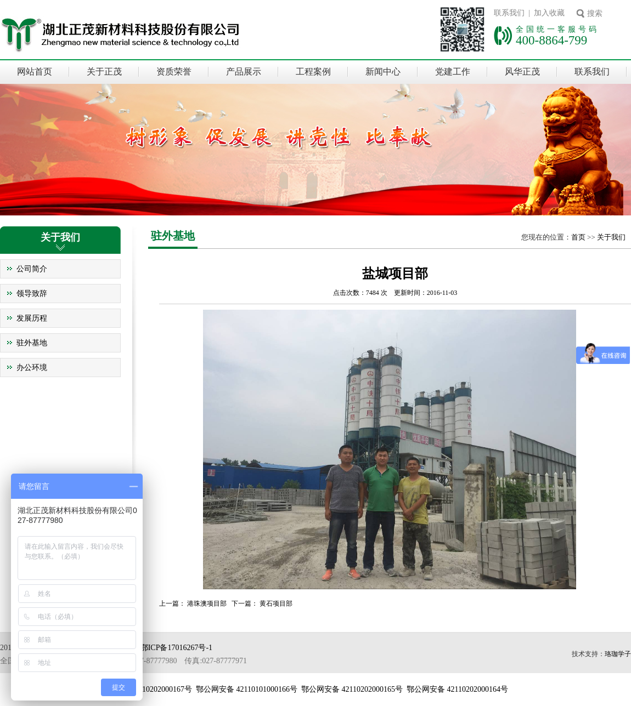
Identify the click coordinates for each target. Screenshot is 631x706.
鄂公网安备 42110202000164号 (457, 689)
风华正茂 (522, 71)
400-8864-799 (551, 40)
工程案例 (313, 71)
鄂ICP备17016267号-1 (176, 648)
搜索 (594, 13)
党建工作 (452, 71)
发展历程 (31, 318)
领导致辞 (31, 293)
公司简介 (31, 269)
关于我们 (611, 237)
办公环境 (31, 367)
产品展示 (243, 71)
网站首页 (34, 71)
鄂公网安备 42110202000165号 (352, 689)
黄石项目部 (276, 603)
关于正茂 (104, 71)
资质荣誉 (173, 71)
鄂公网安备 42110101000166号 (246, 689)
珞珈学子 (618, 654)
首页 (578, 237)
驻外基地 (31, 343)
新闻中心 (383, 71)
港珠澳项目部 (207, 603)
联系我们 (592, 71)
